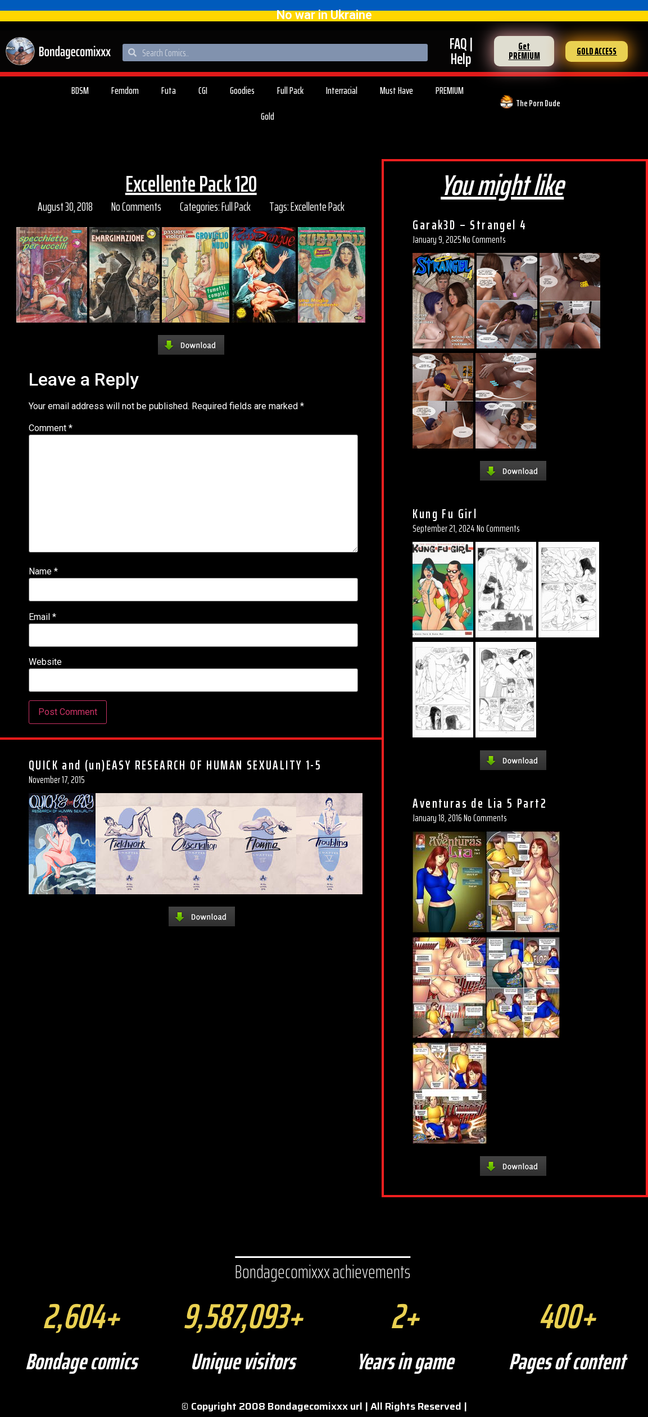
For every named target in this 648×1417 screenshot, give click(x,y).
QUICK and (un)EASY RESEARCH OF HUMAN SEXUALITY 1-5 (175, 765)
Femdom (125, 90)
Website (45, 662)
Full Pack (290, 90)
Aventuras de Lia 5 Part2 (480, 803)
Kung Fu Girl (445, 514)
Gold (267, 116)
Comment (50, 428)
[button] (524, 51)
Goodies (242, 90)
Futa (168, 90)
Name (43, 571)
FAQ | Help (461, 51)
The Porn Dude (538, 103)
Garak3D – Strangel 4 (470, 225)
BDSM (80, 90)
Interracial (341, 90)
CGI (202, 90)
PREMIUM (450, 90)
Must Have (396, 90)
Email (42, 617)
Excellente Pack (318, 206)
